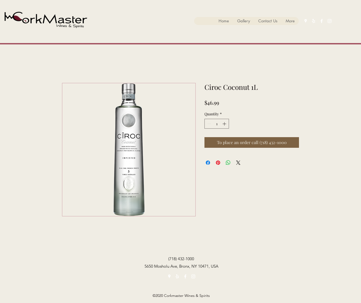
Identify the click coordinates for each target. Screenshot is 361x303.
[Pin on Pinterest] (218, 162)
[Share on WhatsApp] (228, 162)
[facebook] (321, 21)
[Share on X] (238, 162)
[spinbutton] (216, 123)
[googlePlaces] (305, 21)
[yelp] (313, 21)
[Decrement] (208, 123)
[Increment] (224, 123)
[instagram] (329, 21)
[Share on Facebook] (208, 162)
